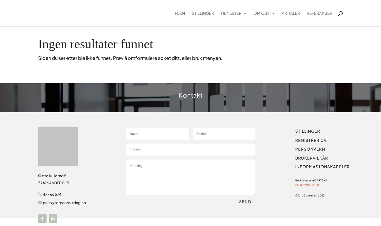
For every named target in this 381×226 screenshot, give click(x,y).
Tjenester (231, 13)
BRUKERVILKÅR (311, 157)
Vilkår (315, 184)
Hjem (180, 13)
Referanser (319, 13)
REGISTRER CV (311, 140)
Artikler (291, 13)
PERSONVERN (310, 148)
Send (245, 201)
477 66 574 (52, 194)
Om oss (261, 13)
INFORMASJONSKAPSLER (322, 166)
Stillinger (203, 13)
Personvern (302, 184)
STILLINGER (307, 130)
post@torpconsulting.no (64, 202)
